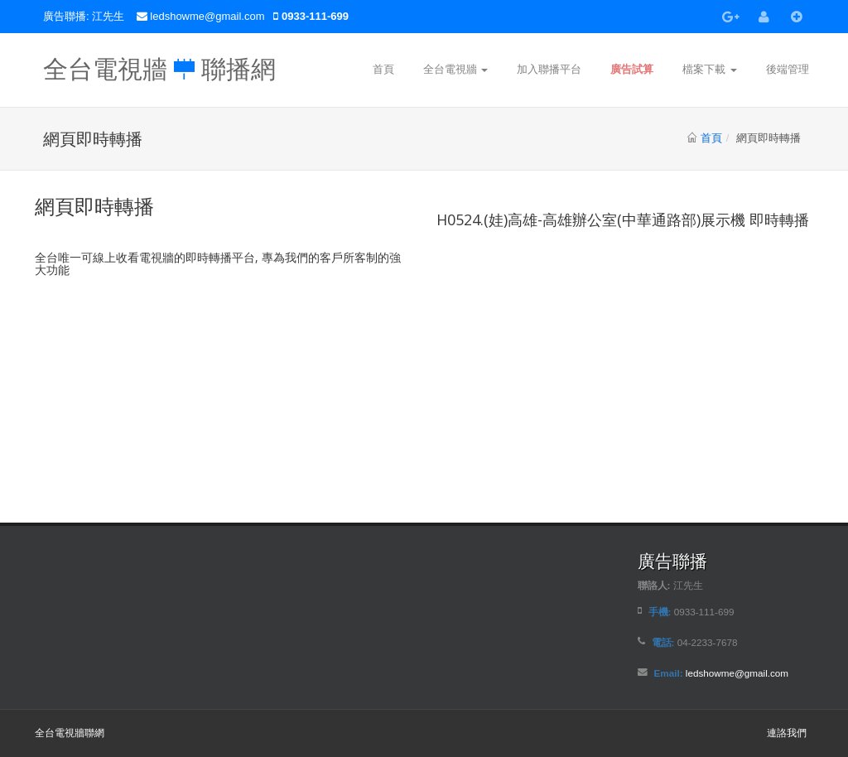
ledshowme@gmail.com (208, 16)
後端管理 (787, 69)
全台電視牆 (456, 69)
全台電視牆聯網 (69, 732)
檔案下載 (709, 69)
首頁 (383, 69)
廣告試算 (631, 69)
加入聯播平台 (549, 69)
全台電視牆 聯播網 (159, 65)
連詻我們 (787, 732)
